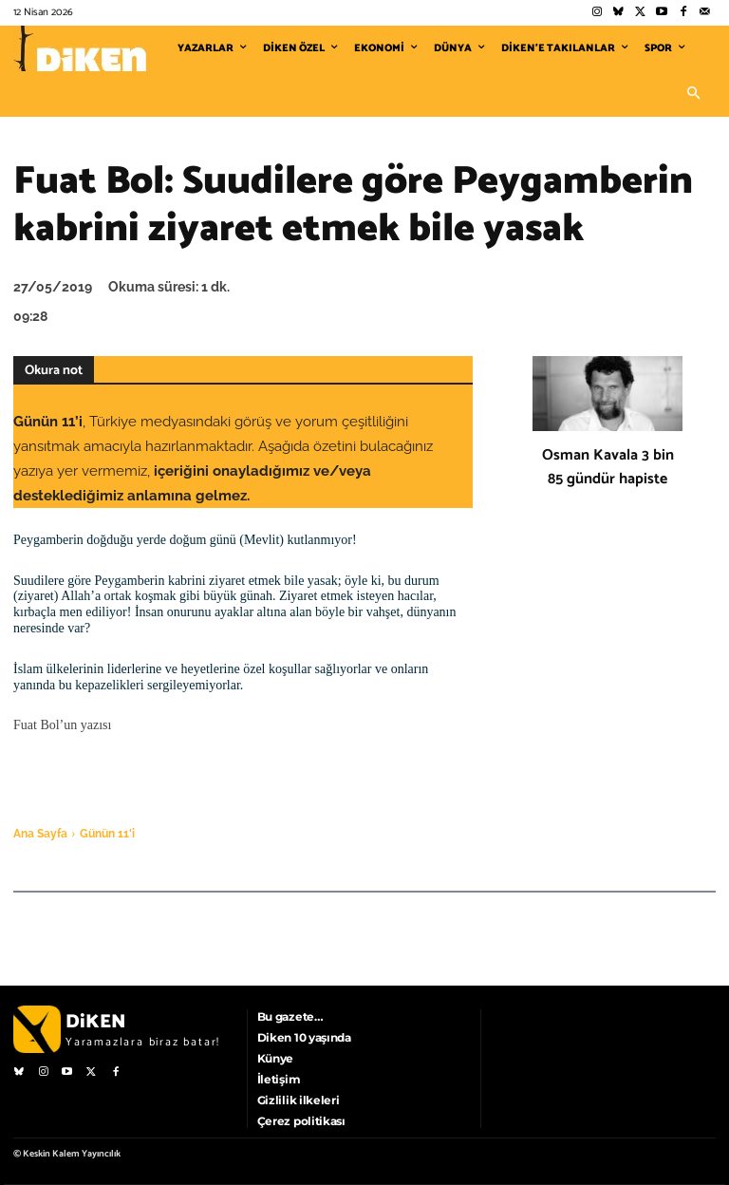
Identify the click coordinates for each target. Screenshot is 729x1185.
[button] (693, 94)
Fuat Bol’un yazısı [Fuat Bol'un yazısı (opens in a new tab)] (62, 725)
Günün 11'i (107, 833)
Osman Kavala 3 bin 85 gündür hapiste (608, 467)
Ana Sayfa (40, 833)
